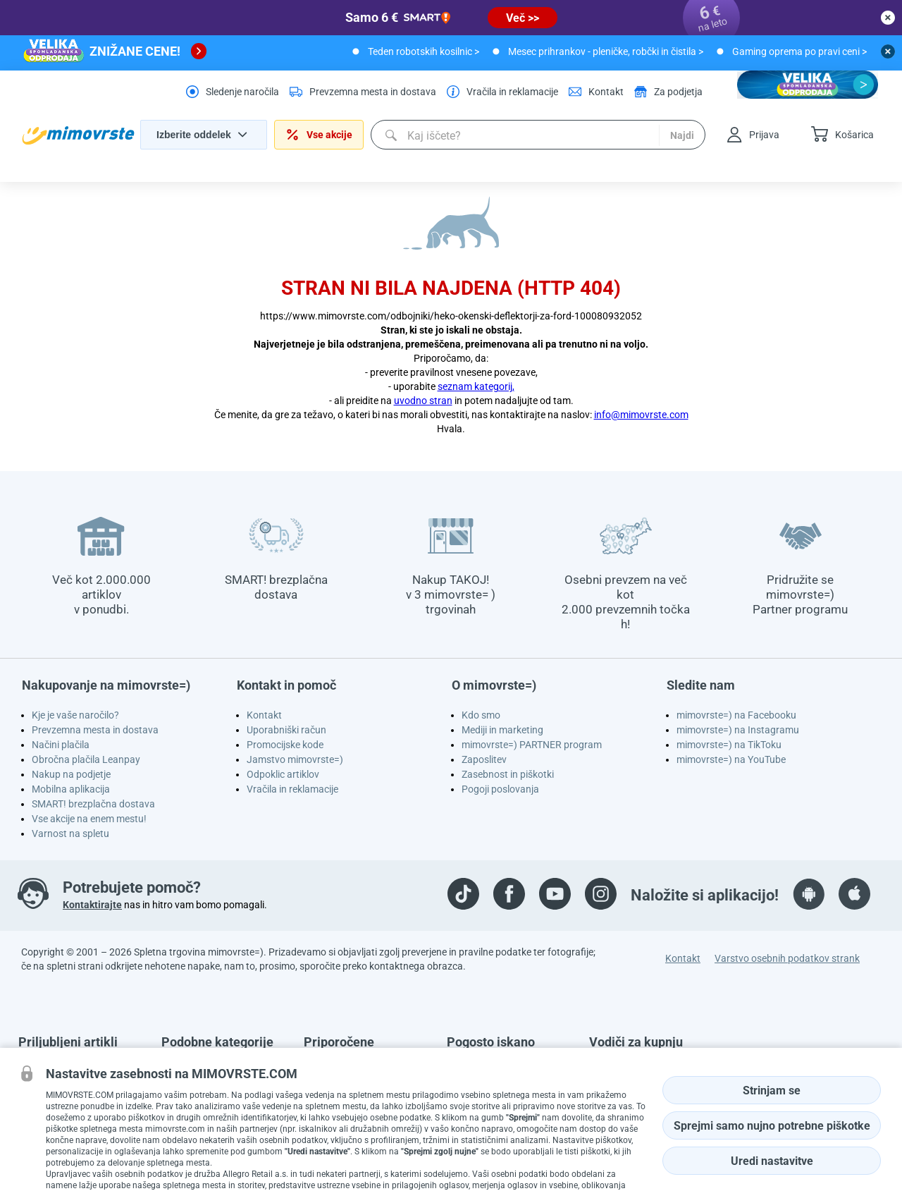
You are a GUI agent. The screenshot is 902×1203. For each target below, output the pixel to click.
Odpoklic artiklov (283, 774)
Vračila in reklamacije (292, 789)
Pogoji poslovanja (500, 789)
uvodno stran (423, 400)
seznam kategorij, (476, 386)
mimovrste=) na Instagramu (737, 729)
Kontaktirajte (92, 904)
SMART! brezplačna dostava (93, 804)
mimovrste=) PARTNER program (532, 744)
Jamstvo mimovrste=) (295, 759)
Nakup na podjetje (71, 774)
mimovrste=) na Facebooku (736, 715)
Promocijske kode (285, 744)
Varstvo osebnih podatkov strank (787, 958)
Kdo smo (481, 715)
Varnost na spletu (70, 833)
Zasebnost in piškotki (508, 774)
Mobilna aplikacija (71, 789)
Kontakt (264, 715)
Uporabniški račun (286, 729)
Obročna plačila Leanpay (86, 759)
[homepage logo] (78, 135)
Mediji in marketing (502, 729)
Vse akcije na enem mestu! (89, 818)
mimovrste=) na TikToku (728, 744)
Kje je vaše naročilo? (75, 715)
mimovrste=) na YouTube (731, 759)
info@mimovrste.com (641, 414)
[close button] (888, 18)
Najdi (682, 135)
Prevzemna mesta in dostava (95, 729)
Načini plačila (60, 744)
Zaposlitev (484, 759)
